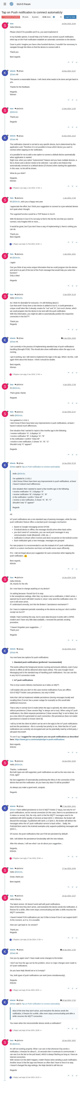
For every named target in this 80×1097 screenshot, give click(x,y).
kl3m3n (12, 71)
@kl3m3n (19, 109)
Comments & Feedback (10, 17)
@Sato (20, 71)
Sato (11, 24)
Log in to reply (70, 17)
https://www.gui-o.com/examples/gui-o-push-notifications (39, 739)
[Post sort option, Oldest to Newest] (61, 17)
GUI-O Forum (23, 4)
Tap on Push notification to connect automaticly (41, 467)
